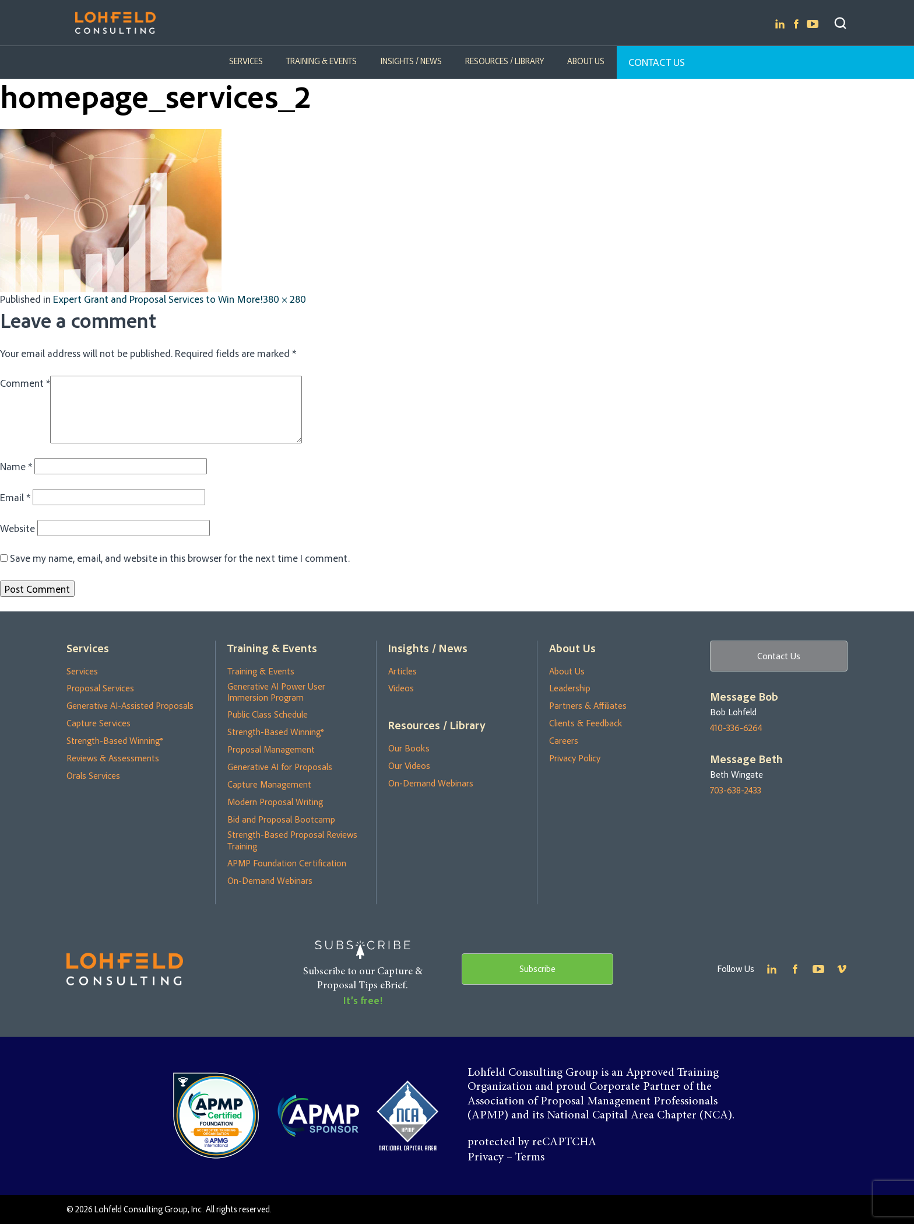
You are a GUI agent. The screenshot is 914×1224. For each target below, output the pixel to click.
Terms (529, 1157)
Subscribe (537, 968)
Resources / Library (504, 61)
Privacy (485, 1157)
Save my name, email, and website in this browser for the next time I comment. (180, 557)
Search (840, 23)
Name (16, 466)
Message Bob (744, 696)
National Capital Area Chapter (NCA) (639, 1115)
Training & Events (322, 61)
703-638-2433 (735, 790)
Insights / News (411, 61)
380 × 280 (284, 298)
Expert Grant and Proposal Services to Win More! (158, 298)
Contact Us (656, 61)
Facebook (796, 24)
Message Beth (746, 759)
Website (17, 528)
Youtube (812, 24)
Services (246, 61)
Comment (25, 382)
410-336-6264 (736, 727)
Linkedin (780, 24)
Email (15, 497)
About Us (585, 61)
